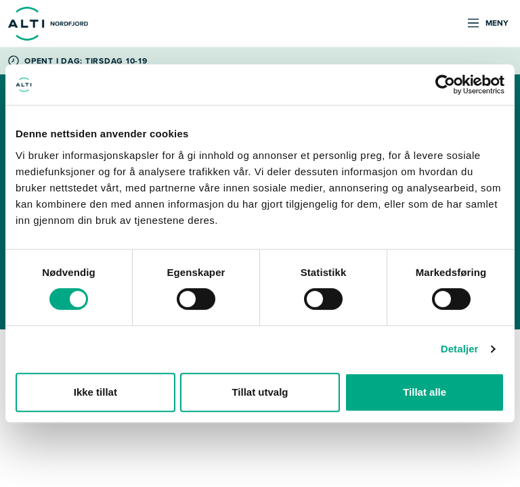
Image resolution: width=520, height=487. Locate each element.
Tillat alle (424, 392)
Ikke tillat (95, 392)
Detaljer (460, 348)
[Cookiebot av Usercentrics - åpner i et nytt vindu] (445, 84)
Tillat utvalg (260, 392)
